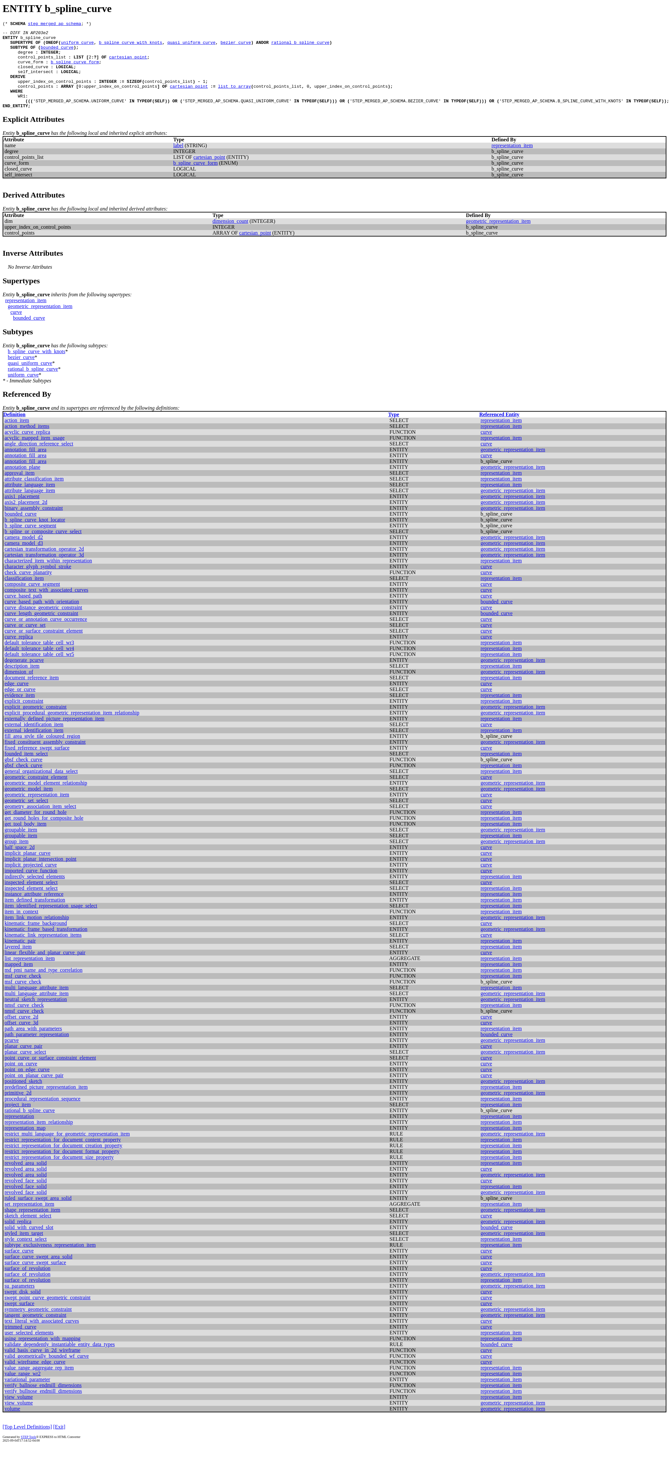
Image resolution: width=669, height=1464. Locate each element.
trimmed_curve (20, 1343)
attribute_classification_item (34, 495)
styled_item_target (24, 1249)
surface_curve (19, 1267)
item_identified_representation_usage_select (51, 922)
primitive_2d (18, 1109)
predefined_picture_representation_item (46, 1103)
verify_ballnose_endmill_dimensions (43, 1402)
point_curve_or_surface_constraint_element (50, 1074)
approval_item (19, 489)
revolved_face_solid (26, 1197)
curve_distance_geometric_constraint (43, 624)
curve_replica (19, 653)
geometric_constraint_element (36, 793)
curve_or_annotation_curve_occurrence (46, 635)
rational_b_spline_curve (300, 46)
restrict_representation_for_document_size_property (59, 1173)
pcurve (12, 1056)
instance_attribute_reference (34, 910)
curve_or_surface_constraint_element (44, 647)
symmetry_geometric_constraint (38, 1326)
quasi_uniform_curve (191, 46)
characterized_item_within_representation (48, 577)
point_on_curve (21, 1080)
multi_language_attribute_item (37, 1004)
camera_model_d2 (24, 554)
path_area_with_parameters (33, 1045)
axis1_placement (22, 513)
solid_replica (18, 1238)
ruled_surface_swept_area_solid (38, 1214)
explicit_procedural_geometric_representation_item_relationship (72, 729)
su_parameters (19, 1302)
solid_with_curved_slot (29, 1244)
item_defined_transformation (35, 916)
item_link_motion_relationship (37, 934)
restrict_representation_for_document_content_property (63, 1156)
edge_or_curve (20, 706)
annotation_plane (22, 483)
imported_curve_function (31, 887)
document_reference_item (32, 694)
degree (25, 58)
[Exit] (59, 1443)
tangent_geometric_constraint (35, 1331)
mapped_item (19, 980)
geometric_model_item (29, 805)
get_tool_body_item (25, 840)
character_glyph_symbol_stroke (38, 583)
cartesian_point (128, 64)
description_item (22, 682)
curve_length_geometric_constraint (41, 630)
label (178, 162)
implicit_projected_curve (31, 881)
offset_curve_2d (21, 1033)
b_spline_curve (38, 40)
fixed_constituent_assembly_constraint (45, 758)
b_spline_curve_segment (30, 542)
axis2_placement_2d (26, 518)
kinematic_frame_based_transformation (46, 945)
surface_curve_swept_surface (35, 1279)
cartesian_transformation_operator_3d (44, 571)
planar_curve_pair (23, 1062)
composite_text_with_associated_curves (46, 606)
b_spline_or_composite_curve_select (43, 548)
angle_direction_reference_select (39, 460)
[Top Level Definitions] (27, 1443)
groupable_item (21, 846)
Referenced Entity (499, 431)
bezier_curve (236, 46)
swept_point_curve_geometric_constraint (48, 1314)
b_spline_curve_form (75, 69)
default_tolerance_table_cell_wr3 (39, 659)
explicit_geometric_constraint (36, 723)
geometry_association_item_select (40, 823)
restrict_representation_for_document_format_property (62, 1168)
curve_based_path (23, 612)
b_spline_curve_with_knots (130, 46)
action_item (17, 437)
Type (393, 431)
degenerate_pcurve (24, 676)
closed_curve (33, 75)
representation (19, 1133)
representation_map (25, 1144)
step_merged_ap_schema (54, 24)
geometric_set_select (26, 817)
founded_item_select (26, 770)
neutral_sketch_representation (36, 1016)
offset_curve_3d (21, 1039)
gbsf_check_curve (23, 776)
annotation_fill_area (25, 466)
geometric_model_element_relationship (46, 799)
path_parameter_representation (37, 1051)
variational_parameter (27, 1396)
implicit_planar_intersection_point (40, 875)
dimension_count (230, 237)
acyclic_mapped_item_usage (35, 454)
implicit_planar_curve (27, 869)
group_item (17, 858)
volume (12, 1425)
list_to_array (234, 99)
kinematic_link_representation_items (43, 951)
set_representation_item (29, 1220)
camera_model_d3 (24, 559)
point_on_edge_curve (27, 1086)
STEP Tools (28, 1453)
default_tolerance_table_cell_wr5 (39, 671)
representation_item (512, 162)
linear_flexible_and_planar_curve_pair (45, 969)
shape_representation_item (32, 1226)
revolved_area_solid (26, 1179)
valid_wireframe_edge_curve (35, 1378)
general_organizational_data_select (41, 787)
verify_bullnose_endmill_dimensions (43, 1407)
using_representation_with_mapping (43, 1355)
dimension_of (19, 688)
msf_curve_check (23, 992)
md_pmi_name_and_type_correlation (43, 986)
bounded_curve (57, 52)
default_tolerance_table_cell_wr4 (39, 665)
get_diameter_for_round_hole (36, 828)
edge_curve (17, 700)
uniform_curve (77, 46)
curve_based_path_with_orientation (42, 618)
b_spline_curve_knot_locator (35, 536)
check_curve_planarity (28, 589)
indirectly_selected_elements (35, 893)
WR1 (21, 110)
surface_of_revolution (27, 1285)
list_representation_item (30, 975)
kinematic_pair (20, 957)
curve (16, 328)
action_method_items (27, 442)
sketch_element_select (28, 1232)
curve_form (30, 69)
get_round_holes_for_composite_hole (44, 834)
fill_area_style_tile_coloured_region (42, 752)
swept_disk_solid (23, 1308)
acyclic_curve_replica (27, 448)
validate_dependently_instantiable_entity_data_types (60, 1361)
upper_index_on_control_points (54, 93)
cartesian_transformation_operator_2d (44, 565)
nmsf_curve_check (24, 1021)
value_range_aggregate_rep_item (39, 1384)
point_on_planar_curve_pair (34, 1092)
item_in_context (21, 928)
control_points (35, 99)
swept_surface (19, 1320)
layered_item (18, 963)
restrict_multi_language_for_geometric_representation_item (67, 1150)
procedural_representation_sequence (43, 1115)
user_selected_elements (29, 1349)
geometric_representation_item (498, 237)
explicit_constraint (24, 717)
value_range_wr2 (23, 1390)
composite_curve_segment (32, 600)
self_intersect (35, 81)
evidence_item (20, 711)
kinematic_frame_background (36, 940)
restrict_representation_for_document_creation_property (63, 1162)
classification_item (24, 594)
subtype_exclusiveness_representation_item (50, 1261)
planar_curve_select (25, 1068)
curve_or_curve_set (25, 641)
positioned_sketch (23, 1097)
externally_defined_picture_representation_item (54, 735)
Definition (14, 431)
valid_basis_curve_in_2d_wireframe (43, 1366)
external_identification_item (34, 741)
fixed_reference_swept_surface (37, 764)
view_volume (19, 1413)
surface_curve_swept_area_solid (38, 1273)
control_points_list (42, 64)
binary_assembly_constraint (34, 524)
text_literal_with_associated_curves (42, 1337)
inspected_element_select (31, 899)
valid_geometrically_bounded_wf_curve (47, 1372)
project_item (18, 1121)
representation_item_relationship (39, 1138)
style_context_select (26, 1255)
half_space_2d (19, 864)
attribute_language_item (30, 501)
